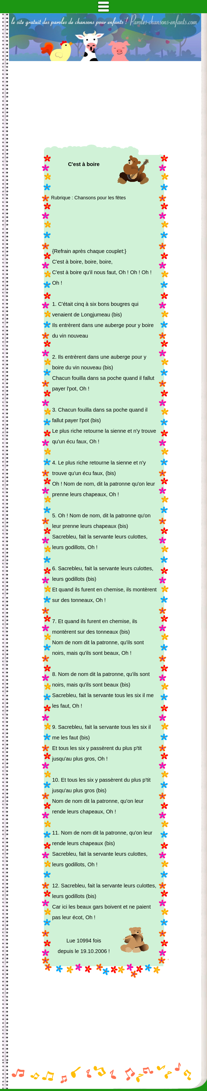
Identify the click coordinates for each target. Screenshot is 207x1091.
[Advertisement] (105, 103)
